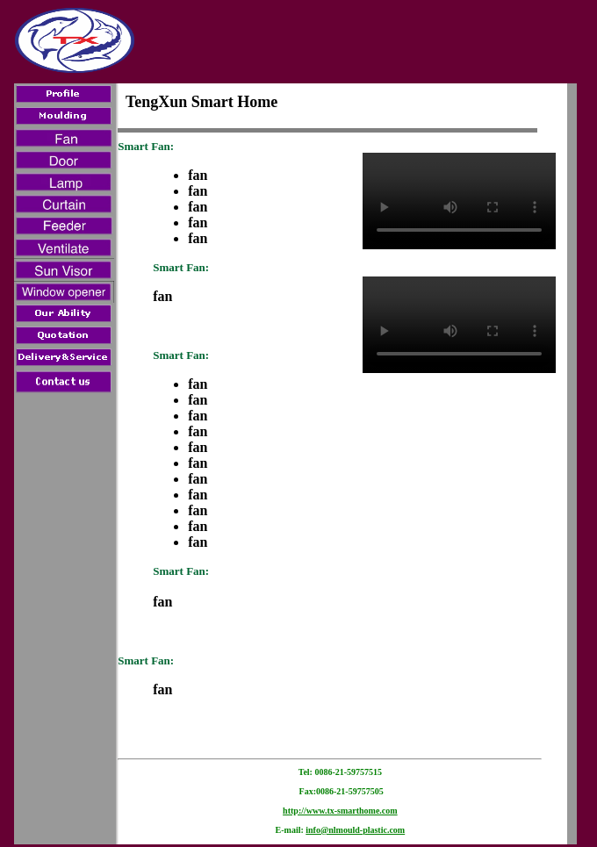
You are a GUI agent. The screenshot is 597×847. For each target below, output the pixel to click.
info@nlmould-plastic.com (355, 830)
